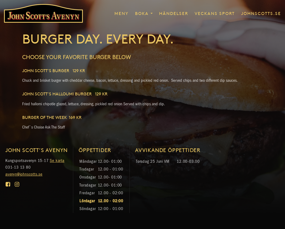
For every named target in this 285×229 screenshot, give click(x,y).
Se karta (57, 160)
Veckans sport (215, 13)
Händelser (173, 13)
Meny (121, 13)
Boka (142, 13)
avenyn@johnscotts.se (24, 174)
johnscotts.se (261, 13)
